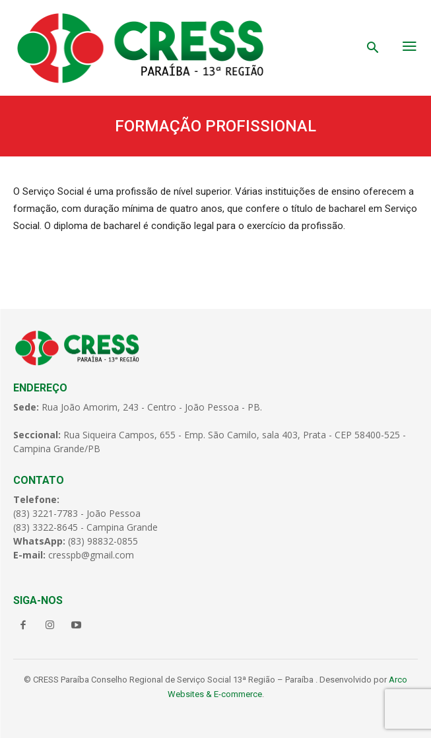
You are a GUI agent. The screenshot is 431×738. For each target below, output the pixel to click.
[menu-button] (410, 47)
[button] (373, 49)
